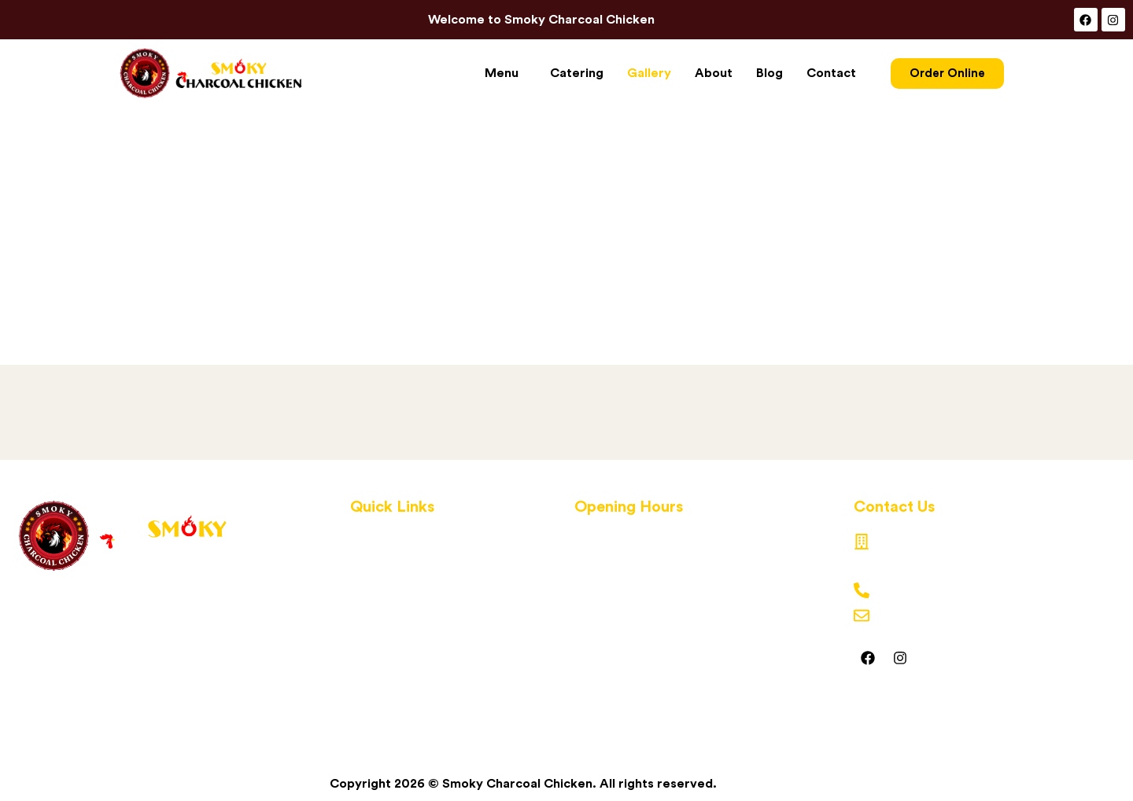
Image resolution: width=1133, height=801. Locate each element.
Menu (502, 73)
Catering (576, 73)
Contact (831, 73)
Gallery (649, 73)
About (714, 73)
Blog (769, 73)
